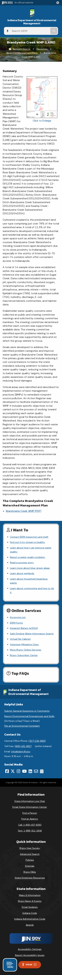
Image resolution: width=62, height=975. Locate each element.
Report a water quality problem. (27, 557)
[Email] (36, 771)
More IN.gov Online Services (25, 649)
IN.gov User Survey (30, 848)
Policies (30, 859)
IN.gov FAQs (29, 871)
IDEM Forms (16, 622)
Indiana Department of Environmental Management (31, 22)
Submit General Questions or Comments (27, 710)
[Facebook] (7, 771)
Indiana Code (29, 913)
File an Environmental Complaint (22, 725)
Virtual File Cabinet (20, 638)
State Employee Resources (30, 877)
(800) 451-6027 (23, 746)
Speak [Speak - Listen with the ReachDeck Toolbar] (29, 964)
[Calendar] (41, 771)
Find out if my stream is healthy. (27, 542)
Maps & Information (30, 895)
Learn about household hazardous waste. (29, 580)
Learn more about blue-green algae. (30, 568)
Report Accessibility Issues (29, 955)
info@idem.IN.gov (20, 751)
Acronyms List (18, 617)
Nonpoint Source (21, 49)
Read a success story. (22, 562)
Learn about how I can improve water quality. (30, 549)
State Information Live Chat (29, 801)
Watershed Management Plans (22, 53)
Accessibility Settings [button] (29, 949)
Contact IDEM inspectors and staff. (29, 536)
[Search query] (29, 31)
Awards (30, 924)
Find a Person (29, 812)
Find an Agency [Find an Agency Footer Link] (29, 818)
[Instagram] (18, 771)
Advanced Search (30, 854)
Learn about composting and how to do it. (32, 590)
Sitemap (29, 865)
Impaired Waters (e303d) (24, 628)
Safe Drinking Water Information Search (32, 633)
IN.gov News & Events (29, 901)
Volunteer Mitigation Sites (24, 644)
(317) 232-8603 (37, 740)
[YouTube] (24, 771)
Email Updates (30, 907)
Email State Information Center (29, 806)
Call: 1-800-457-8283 (29, 824)
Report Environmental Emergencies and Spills (29, 716)
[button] (58, 2)
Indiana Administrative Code (29, 918)
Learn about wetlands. (22, 573)
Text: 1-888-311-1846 (30, 830)
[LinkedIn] (30, 771)
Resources (42, 49)
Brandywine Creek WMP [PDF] (23, 511)
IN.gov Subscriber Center (24, 655)
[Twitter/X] (13, 771)
